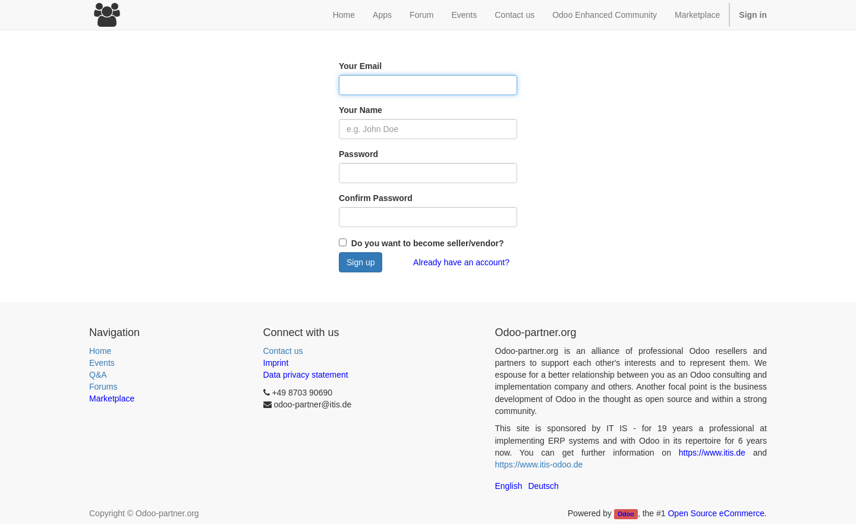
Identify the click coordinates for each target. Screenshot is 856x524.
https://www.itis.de (712, 452)
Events (102, 363)
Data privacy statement (305, 374)
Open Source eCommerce (716, 513)
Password (358, 154)
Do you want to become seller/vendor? (426, 243)
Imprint (276, 363)
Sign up (360, 262)
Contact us (283, 351)
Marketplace (697, 15)
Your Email (360, 66)
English (509, 486)
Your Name (360, 110)
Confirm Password (376, 198)
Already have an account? (461, 262)
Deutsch (543, 486)
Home (100, 351)
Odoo (626, 513)
